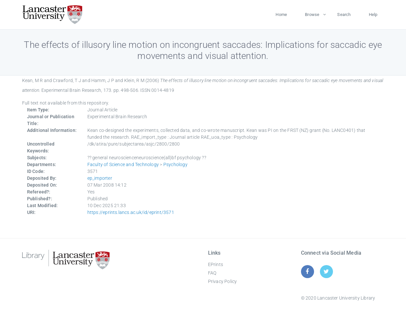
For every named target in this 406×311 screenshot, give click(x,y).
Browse (312, 14)
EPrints (215, 264)
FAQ (212, 273)
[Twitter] (326, 271)
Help (373, 14)
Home (281, 14)
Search (344, 14)
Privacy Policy (222, 281)
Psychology (175, 164)
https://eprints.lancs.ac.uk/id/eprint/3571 (130, 212)
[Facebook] (307, 271)
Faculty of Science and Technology (123, 164)
